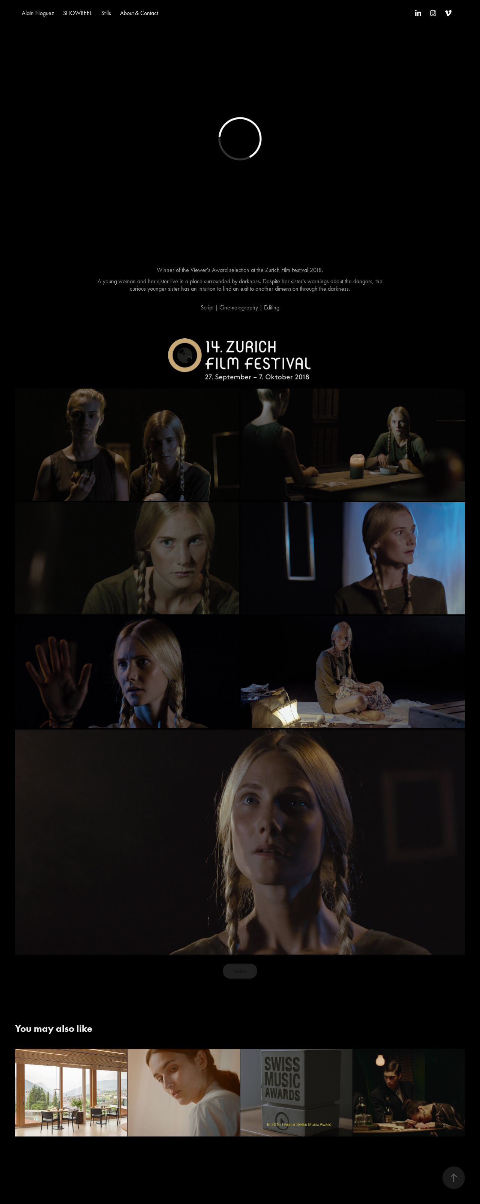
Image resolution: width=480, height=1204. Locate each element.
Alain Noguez (38, 13)
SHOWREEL (77, 13)
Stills (106, 13)
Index (240, 971)
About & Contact (139, 13)
